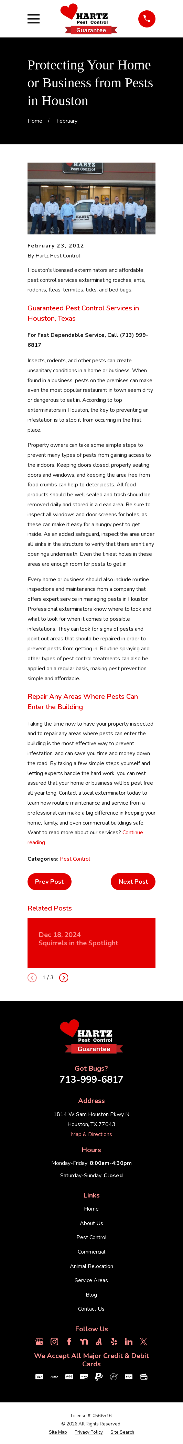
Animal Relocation (91, 1266)
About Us (91, 1223)
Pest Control (75, 859)
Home (91, 1209)
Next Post (133, 882)
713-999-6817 (91, 1079)
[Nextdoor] (84, 1341)
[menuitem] (58, 1433)
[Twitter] (143, 1341)
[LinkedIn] (128, 1341)
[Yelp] (114, 1341)
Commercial (91, 1252)
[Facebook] (69, 1341)
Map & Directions (91, 1134)
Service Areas (91, 1280)
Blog (91, 1295)
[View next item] (63, 977)
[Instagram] (54, 1341)
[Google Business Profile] (39, 1341)
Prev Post (49, 882)
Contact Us (91, 1309)
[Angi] (99, 1341)
